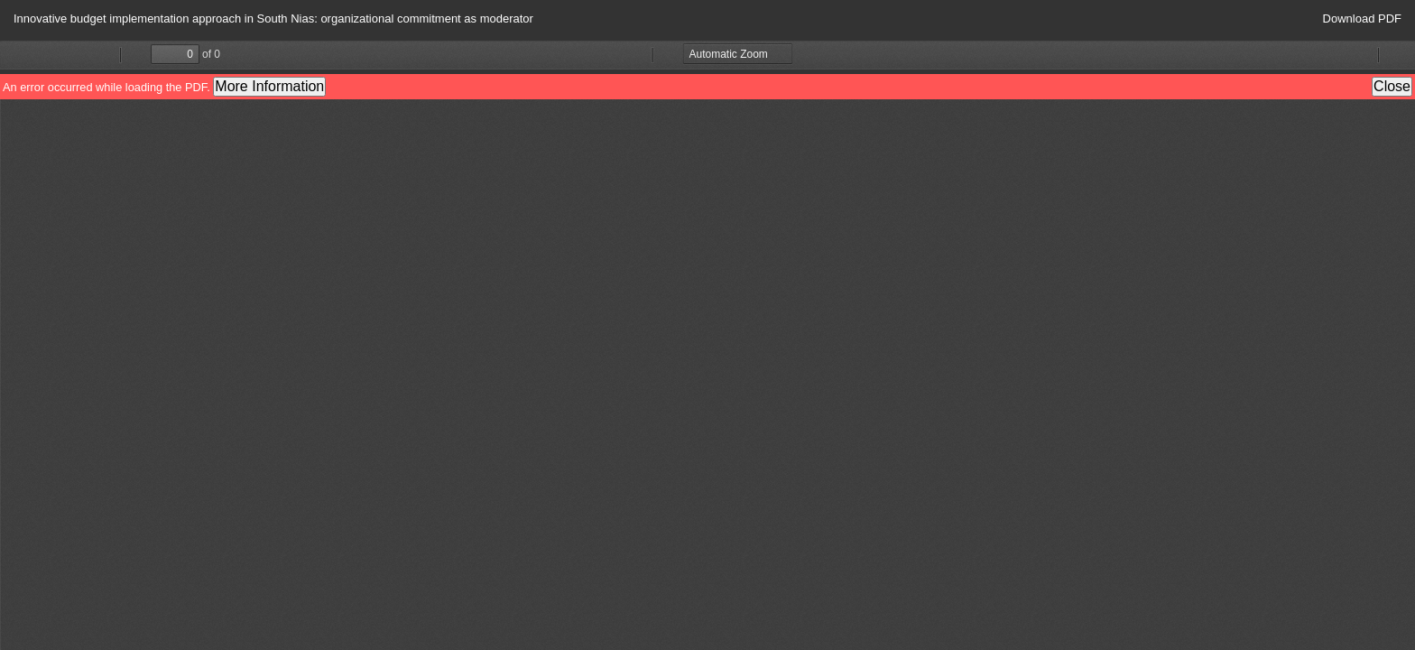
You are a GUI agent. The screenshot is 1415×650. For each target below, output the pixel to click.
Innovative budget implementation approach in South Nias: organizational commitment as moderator (273, 18)
